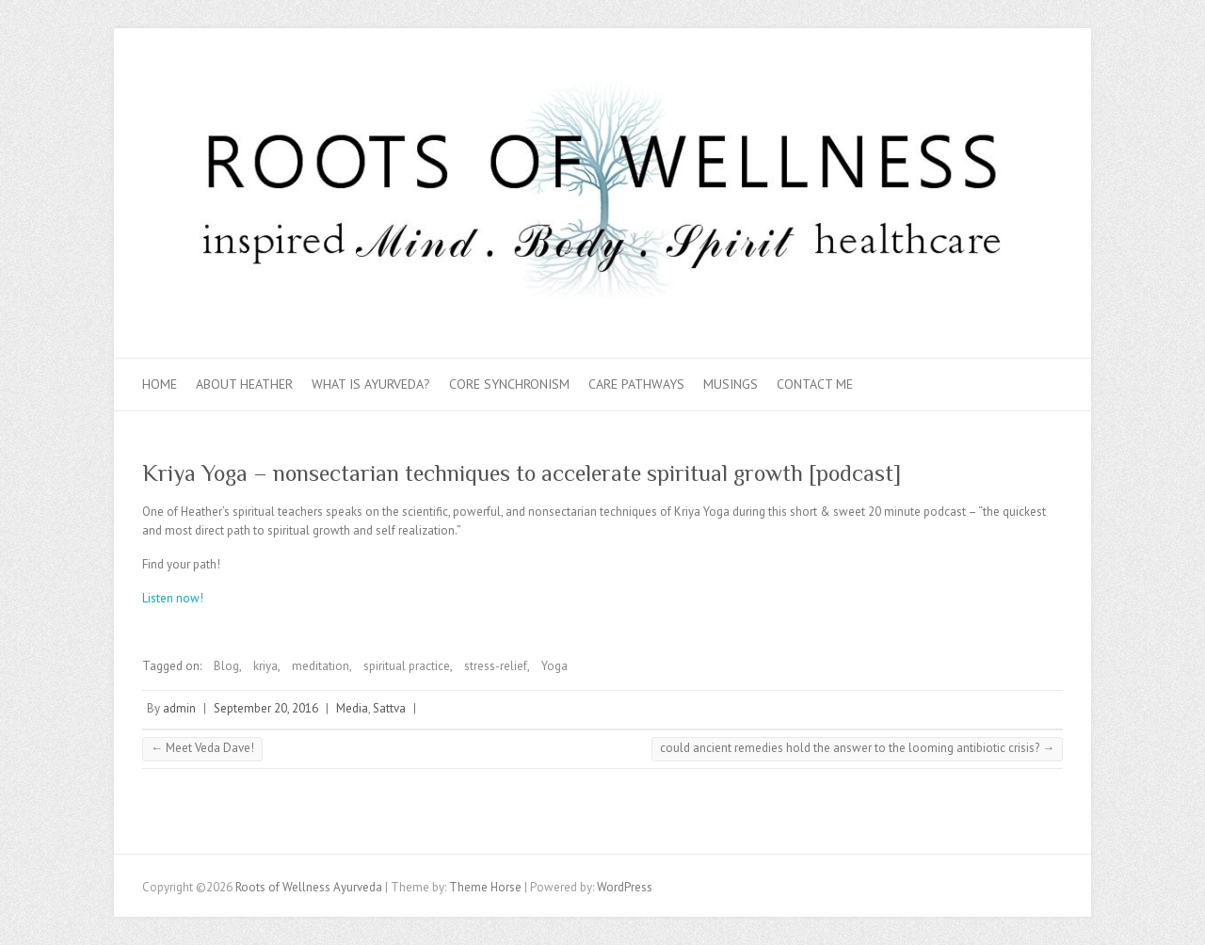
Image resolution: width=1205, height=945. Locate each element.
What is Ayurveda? (371, 384)
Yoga (554, 666)
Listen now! (175, 598)
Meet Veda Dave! (202, 748)
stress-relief (495, 666)
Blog (226, 666)
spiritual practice (406, 666)
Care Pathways (636, 384)
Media (352, 708)
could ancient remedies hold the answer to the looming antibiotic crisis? (857, 748)
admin (179, 708)
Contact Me (815, 384)
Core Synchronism (509, 384)
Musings (730, 384)
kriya (265, 666)
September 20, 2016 (266, 708)
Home (159, 384)
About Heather (244, 384)
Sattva (389, 708)
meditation (320, 666)
